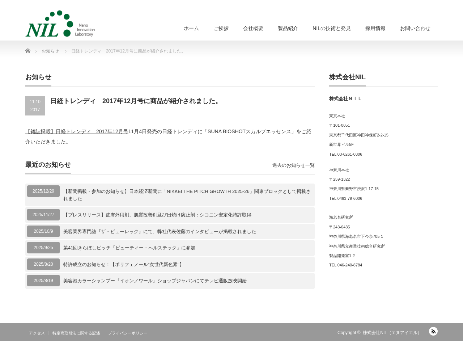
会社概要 (253, 28)
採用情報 (375, 28)
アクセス (37, 333)
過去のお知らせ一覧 (293, 165)
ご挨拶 (221, 28)
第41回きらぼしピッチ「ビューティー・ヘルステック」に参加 (129, 248)
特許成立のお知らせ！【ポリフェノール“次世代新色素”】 (123, 264)
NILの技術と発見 (332, 28)
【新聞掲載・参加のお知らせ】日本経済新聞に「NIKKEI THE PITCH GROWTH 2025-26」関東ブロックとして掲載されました (187, 195)
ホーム (191, 28)
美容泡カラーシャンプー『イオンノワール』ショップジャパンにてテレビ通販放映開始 (155, 280)
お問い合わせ (415, 28)
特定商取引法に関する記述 (76, 333)
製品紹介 (288, 28)
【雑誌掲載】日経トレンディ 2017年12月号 (76, 131)
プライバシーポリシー (128, 333)
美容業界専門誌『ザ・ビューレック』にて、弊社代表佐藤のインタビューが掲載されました (159, 231)
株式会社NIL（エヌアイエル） (392, 332)
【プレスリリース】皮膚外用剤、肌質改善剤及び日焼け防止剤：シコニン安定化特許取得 (157, 215)
